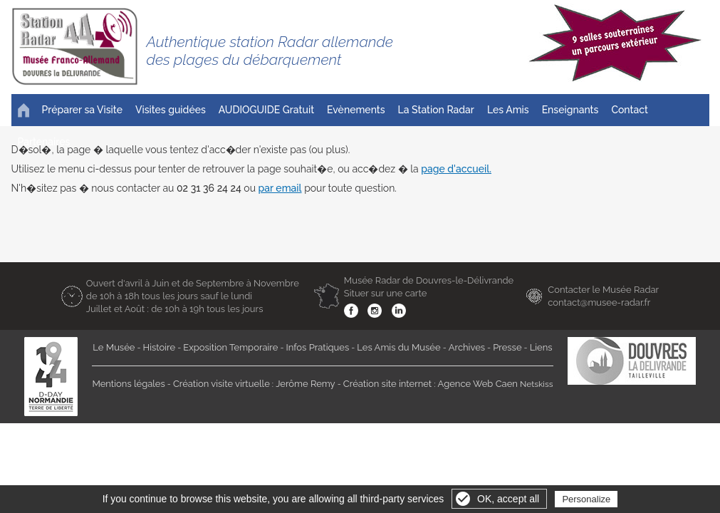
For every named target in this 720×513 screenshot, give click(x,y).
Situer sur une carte (385, 293)
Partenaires (44, 141)
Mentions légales (128, 383)
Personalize (586, 499)
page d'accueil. (456, 169)
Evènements (356, 109)
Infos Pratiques (318, 347)
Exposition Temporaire (230, 347)
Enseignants (570, 109)
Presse (507, 347)
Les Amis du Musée (398, 347)
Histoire (159, 347)
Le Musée (114, 347)
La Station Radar (436, 109)
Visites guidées (170, 109)
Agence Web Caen (478, 383)
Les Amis (508, 109)
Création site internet (387, 383)
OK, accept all (508, 498)
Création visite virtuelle (221, 383)
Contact (629, 109)
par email (280, 188)
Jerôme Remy (305, 383)
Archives (467, 347)
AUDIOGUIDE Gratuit (266, 109)
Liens (541, 347)
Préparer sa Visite (82, 109)
